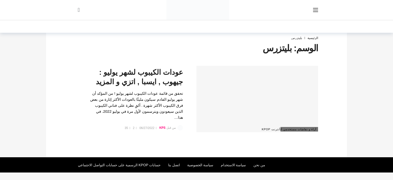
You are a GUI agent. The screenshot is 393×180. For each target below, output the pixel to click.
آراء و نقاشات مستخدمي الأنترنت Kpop (298, 129)
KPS (162, 128)
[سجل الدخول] (78, 10)
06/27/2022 (148, 128)
